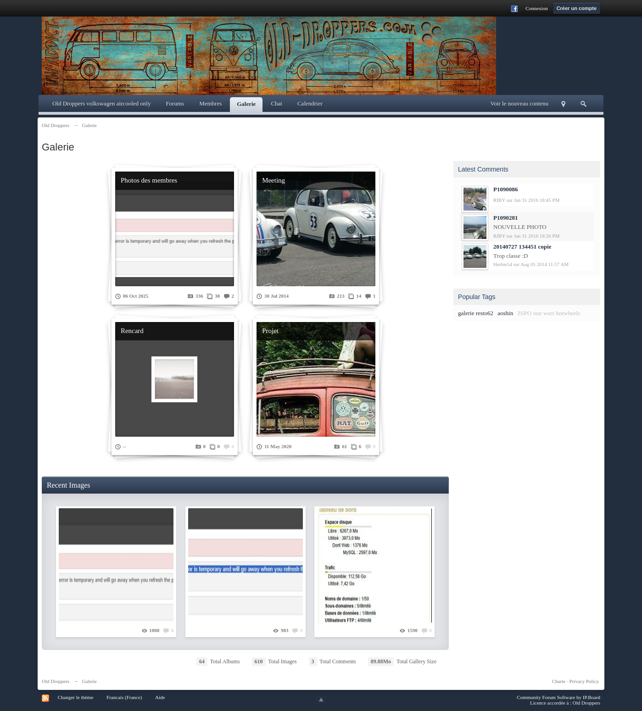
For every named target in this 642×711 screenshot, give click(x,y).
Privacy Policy (584, 681)
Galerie (246, 103)
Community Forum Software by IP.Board (558, 697)
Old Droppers (55, 681)
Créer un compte (577, 8)
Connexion (536, 8)
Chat (276, 103)
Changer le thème (76, 697)
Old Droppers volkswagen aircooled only (101, 103)
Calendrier (310, 103)
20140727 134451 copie (522, 246)
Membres (210, 103)
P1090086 (505, 189)
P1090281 (505, 217)
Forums (175, 103)
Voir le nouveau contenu (519, 103)
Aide (160, 697)
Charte (558, 681)
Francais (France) (124, 697)
